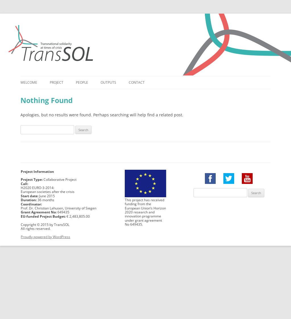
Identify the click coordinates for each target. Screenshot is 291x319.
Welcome (28, 82)
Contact (137, 82)
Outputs (108, 82)
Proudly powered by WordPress (45, 236)
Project (56, 82)
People (82, 82)
